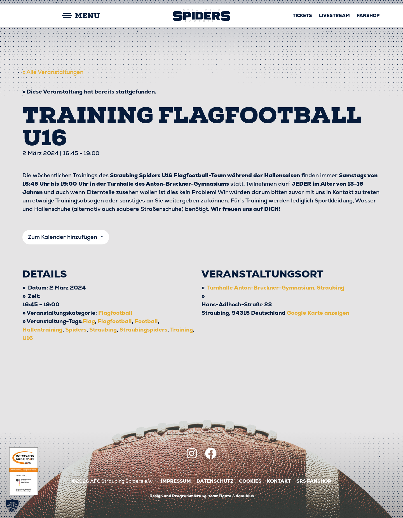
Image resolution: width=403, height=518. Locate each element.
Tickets (302, 15)
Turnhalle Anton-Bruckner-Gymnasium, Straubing (275, 287)
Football (146, 321)
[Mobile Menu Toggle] (62, 16)
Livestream (334, 15)
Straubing (103, 329)
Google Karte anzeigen (318, 312)
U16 (27, 338)
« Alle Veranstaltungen (52, 72)
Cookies (250, 481)
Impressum (176, 481)
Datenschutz (214, 481)
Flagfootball (115, 312)
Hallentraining (42, 329)
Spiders (75, 329)
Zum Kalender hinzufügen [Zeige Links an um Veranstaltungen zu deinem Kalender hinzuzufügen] (62, 237)
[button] (12, 505)
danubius (245, 495)
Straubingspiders (143, 329)
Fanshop (368, 15)
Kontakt (279, 481)
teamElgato (219, 495)
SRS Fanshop (313, 481)
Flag (89, 321)
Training (181, 329)
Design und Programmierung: (178, 495)
